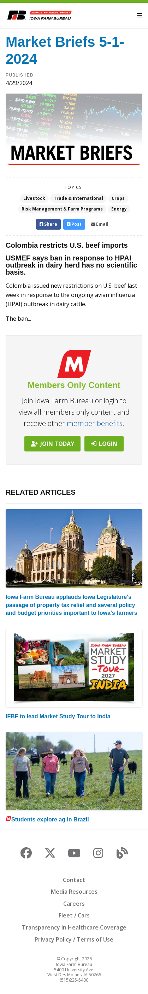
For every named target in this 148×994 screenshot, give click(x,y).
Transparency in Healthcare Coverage (74, 927)
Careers (74, 904)
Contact (74, 880)
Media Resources (74, 891)
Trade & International (78, 198)
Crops (118, 198)
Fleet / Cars (74, 915)
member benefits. (95, 423)
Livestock (34, 198)
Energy (119, 209)
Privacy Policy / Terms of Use (74, 939)
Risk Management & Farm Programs (62, 209)
